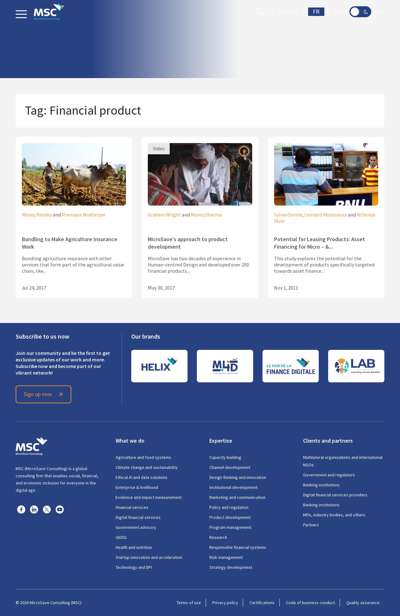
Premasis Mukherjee (83, 215)
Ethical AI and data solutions (142, 477)
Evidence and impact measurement (149, 497)
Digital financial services (138, 517)
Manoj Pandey (37, 215)
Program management (230, 527)
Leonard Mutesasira (325, 215)
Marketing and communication (237, 497)
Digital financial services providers (335, 495)
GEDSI (121, 537)
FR (316, 12)
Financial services (132, 507)
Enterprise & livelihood (137, 487)
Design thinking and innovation (237, 477)
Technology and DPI (134, 567)
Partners (311, 525)
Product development (230, 517)
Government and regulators (329, 475)
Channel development (229, 467)
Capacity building (225, 457)
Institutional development (233, 487)
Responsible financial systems (237, 547)
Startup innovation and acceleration (149, 557)
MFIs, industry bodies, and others (334, 515)
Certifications (262, 602)
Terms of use (189, 602)
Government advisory (136, 527)
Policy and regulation (228, 507)
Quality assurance (363, 602)
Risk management (226, 557)
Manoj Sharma (206, 215)
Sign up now (44, 394)
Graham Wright (164, 215)
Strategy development (230, 567)
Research (218, 537)
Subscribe (287, 12)
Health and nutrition (134, 547)
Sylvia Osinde (288, 215)
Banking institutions (321, 485)
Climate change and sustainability (147, 467)
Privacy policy (225, 602)
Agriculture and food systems (143, 457)
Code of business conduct (310, 602)
